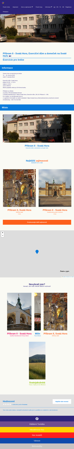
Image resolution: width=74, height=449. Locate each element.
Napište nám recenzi (62, 401)
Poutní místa (6, 7)
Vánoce (37, 441)
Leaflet (63, 276)
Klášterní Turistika (37, 424)
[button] (37, 252)
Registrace (68, 7)
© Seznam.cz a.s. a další (70, 276)
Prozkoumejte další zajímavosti (37, 222)
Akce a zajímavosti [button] (27, 7)
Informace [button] (48, 7)
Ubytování (15, 7)
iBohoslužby (37, 446)
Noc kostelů (37, 435)
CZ (54, 7)
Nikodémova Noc (37, 430)
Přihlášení (5, 11)
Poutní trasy (39, 7)
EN (57, 7)
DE (63, 7)
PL (60, 7)
